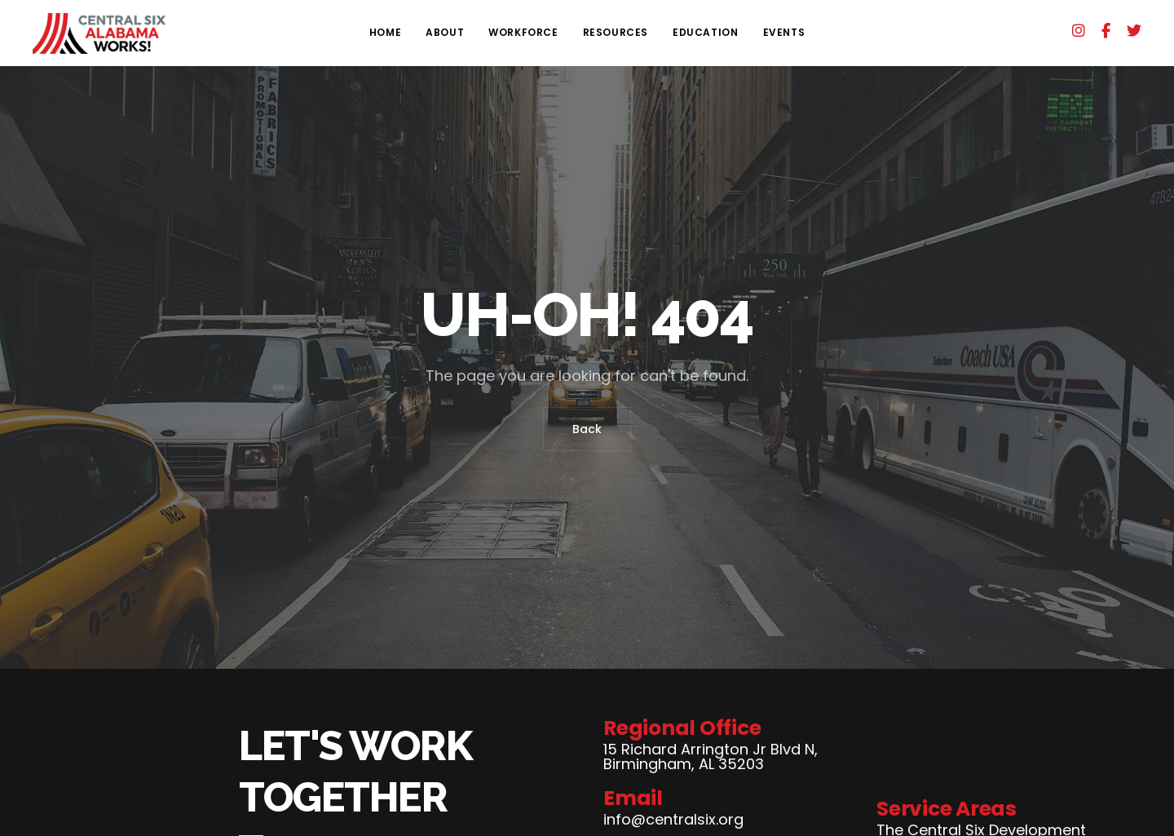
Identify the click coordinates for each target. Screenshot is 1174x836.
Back (587, 429)
